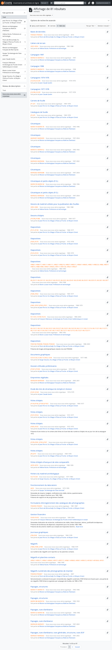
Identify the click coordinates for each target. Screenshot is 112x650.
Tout (4, 17)
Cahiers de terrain (38, 43)
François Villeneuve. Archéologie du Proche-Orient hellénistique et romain (13, 65)
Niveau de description (11, 86)
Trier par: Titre (90, 26)
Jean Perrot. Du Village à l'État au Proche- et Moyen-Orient (13, 22)
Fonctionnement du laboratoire (44, 485)
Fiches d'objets (37, 401)
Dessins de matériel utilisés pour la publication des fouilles (55, 204)
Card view (51, 26)
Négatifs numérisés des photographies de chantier (52, 571)
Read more (79, 527)
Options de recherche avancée (43, 20)
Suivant (77, 647)
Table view (61, 26)
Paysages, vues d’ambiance (42, 610)
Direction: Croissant (103, 26)
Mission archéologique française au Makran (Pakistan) (13, 28)
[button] (89, 3)
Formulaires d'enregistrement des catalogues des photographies (57, 503)
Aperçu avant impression (38, 26)
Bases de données (38, 32)
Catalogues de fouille (39, 112)
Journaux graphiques (39, 532)
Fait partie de (8, 13)
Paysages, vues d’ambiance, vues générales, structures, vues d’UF (57, 633)
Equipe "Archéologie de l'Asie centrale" (13, 54)
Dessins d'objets (37, 216)
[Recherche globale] (69, 3)
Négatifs (34, 544)
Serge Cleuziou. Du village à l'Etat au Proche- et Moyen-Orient (13, 78)
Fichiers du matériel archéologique (45, 474)
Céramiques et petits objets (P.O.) (44, 181)
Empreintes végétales (39, 378)
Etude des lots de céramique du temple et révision (51, 389)
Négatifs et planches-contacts (43, 557)
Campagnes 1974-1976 (40, 78)
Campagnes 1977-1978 (40, 89)
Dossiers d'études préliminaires (44, 366)
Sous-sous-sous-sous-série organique (13, 95)
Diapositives (36, 227)
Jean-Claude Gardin (13, 59)
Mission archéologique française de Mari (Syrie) (13, 49)
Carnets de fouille (38, 101)
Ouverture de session (102, 3)
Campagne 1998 (37, 66)
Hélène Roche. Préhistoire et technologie (13, 35)
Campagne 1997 (37, 55)
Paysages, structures (39, 587)
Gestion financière (38, 514)
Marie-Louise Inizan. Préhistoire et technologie (13, 71)
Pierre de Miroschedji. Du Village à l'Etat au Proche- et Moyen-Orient (13, 42)
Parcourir (44, 3)
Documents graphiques (40, 355)
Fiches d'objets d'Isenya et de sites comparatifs (50, 462)
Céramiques (35, 124)
